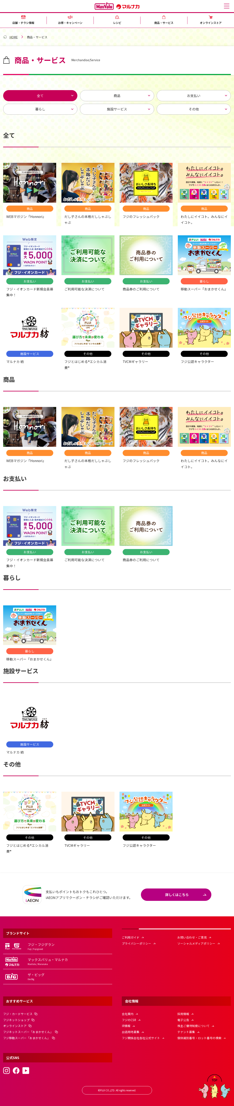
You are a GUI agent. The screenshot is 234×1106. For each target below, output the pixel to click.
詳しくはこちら (177, 893)
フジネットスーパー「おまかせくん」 (28, 1031)
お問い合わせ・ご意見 (192, 936)
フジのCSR (129, 1019)
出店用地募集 (130, 1031)
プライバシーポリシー (136, 942)
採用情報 (183, 1013)
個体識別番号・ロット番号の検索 (199, 1037)
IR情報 (126, 1025)
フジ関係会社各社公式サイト (141, 1037)
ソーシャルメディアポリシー (196, 942)
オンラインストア (15, 1025)
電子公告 (183, 1019)
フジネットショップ (16, 1019)
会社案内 (128, 1013)
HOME (13, 38)
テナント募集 (186, 1031)
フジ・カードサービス (17, 1013)
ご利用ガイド (130, 936)
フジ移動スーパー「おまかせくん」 (26, 1037)
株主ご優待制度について (193, 1025)
